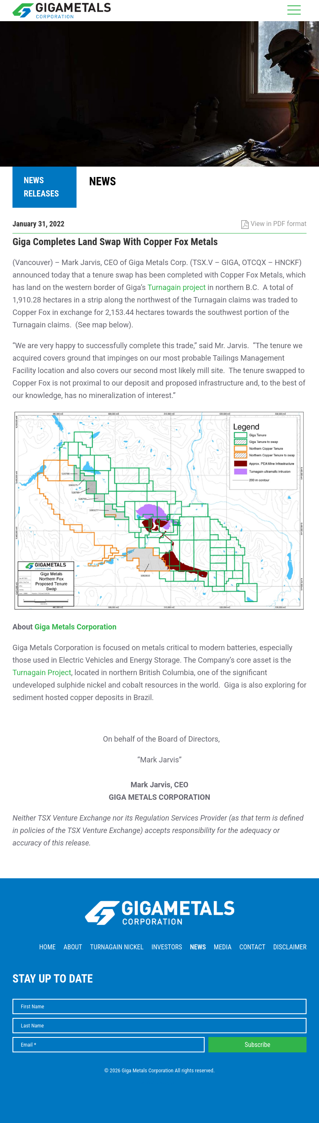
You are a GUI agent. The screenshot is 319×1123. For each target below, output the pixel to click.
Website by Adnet (159, 1083)
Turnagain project (177, 287)
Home (47, 947)
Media (223, 947)
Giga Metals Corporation (75, 626)
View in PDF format (274, 224)
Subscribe (257, 1045)
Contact (252, 947)
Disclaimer (290, 947)
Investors (166, 947)
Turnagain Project (41, 672)
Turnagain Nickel (117, 947)
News (198, 947)
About (73, 947)
